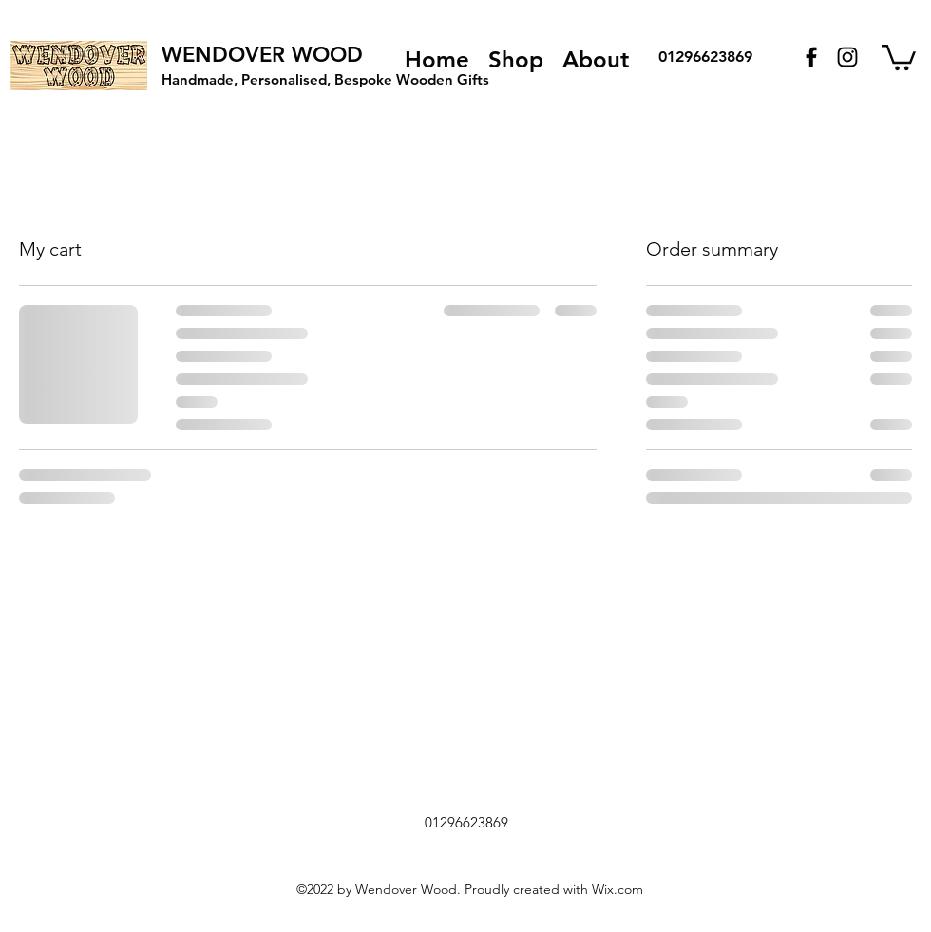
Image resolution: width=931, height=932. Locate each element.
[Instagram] (847, 57)
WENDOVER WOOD (262, 54)
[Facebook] (811, 57)
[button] (899, 56)
